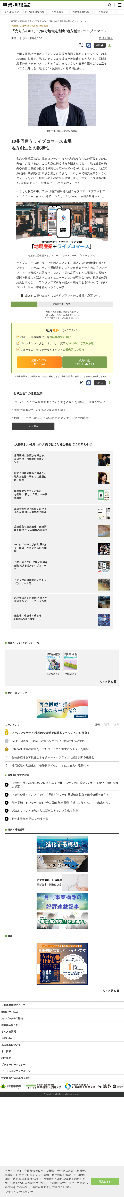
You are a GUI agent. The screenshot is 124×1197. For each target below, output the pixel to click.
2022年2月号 (106, 38)
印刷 (99, 45)
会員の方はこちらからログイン (85, 362)
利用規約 (6, 1058)
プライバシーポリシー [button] (19, 1191)
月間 (116, 724)
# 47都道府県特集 (34, 12)
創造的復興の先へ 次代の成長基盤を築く (40, 409)
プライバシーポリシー (13, 1064)
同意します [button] (105, 1181)
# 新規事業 (58, 12)
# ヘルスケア (12, 12)
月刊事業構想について (13, 1005)
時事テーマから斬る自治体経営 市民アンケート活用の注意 (51, 417)
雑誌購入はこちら (11, 1025)
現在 (97, 724)
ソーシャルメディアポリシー (17, 1071)
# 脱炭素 (103, 12)
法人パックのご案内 (12, 1018)
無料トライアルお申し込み (39, 362)
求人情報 (6, 1051)
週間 (107, 724)
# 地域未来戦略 (80, 12)
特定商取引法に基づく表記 (15, 1077)
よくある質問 (8, 1031)
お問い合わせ (8, 1038)
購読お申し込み (9, 1011)
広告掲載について (11, 1044)
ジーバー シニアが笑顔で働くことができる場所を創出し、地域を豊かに (60, 402)
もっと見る (33, 426)
